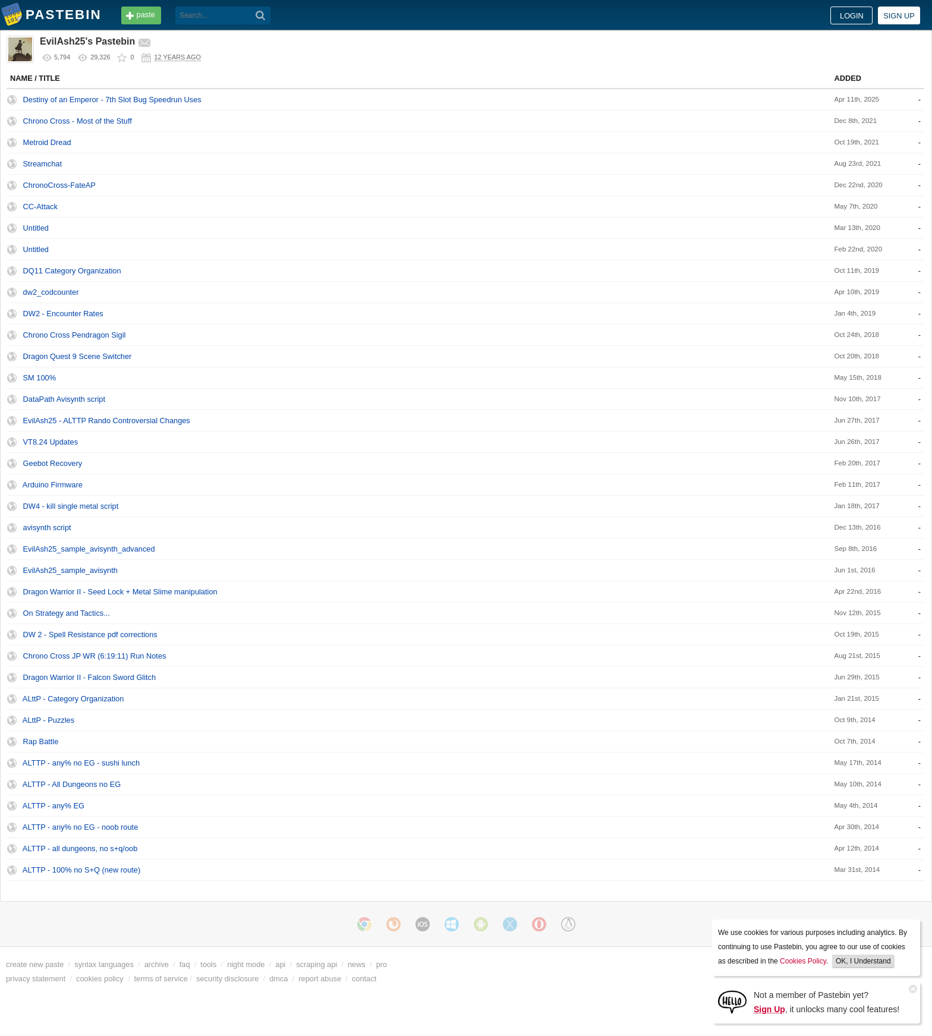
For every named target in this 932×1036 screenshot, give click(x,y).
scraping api (316, 964)
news (357, 964)
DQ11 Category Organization (72, 270)
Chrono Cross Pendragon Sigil (74, 334)
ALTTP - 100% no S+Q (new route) (81, 869)
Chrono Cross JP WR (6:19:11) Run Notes (94, 655)
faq (185, 964)
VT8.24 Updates (50, 441)
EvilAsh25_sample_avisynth (70, 570)
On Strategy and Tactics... (66, 613)
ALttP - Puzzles (48, 720)
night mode (246, 964)
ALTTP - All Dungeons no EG (72, 784)
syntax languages (104, 964)
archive (156, 964)
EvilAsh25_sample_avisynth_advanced (89, 548)
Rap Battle (41, 741)
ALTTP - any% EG (53, 805)
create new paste (35, 964)
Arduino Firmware (53, 484)
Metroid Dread (47, 142)
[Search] (260, 15)
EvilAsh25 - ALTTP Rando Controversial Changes (106, 420)
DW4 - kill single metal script (71, 506)
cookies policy (100, 978)
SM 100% (39, 377)
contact (364, 978)
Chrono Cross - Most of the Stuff (77, 120)
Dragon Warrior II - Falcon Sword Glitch (89, 677)
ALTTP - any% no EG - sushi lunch (81, 762)
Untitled (36, 227)
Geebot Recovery (53, 463)
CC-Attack (40, 206)
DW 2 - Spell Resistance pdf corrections (90, 634)
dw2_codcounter (51, 292)
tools (208, 964)
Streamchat (42, 163)
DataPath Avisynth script (64, 399)
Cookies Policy (803, 961)
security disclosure (227, 978)
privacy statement (35, 978)
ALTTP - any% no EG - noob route (80, 827)
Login (852, 15)
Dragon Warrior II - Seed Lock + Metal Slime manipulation (120, 591)
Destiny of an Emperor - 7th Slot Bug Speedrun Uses (112, 99)
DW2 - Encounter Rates (63, 313)
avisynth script (47, 527)
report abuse (319, 978)
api (280, 964)
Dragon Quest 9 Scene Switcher (77, 356)
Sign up (899, 15)
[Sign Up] (732, 1001)
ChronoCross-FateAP (59, 185)
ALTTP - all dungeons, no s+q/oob (80, 848)
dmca (278, 978)
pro (382, 964)
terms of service (161, 978)
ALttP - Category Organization (73, 698)
